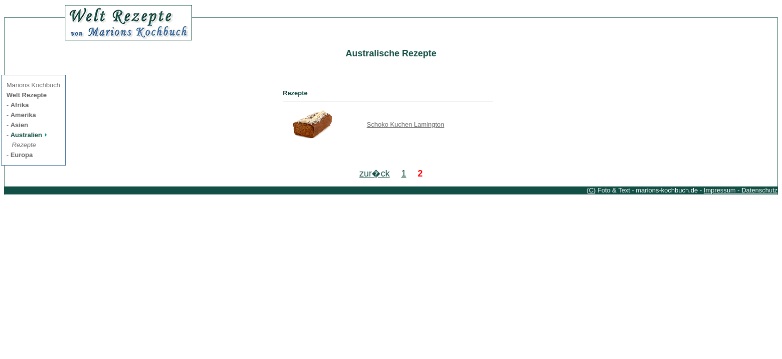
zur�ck (374, 174)
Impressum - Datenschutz (741, 190)
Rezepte (24, 145)
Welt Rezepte (26, 95)
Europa (21, 155)
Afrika (19, 105)
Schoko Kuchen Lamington (405, 124)
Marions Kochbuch (33, 85)
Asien (19, 125)
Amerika (23, 115)
